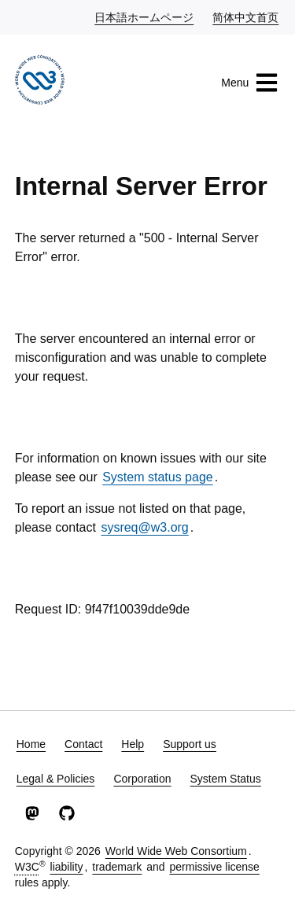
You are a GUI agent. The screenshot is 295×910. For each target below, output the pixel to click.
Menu (249, 82)
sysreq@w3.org (144, 527)
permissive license (214, 866)
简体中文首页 (246, 16)
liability (66, 866)
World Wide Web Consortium (176, 851)
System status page (157, 477)
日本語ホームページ (144, 16)
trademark (117, 866)
